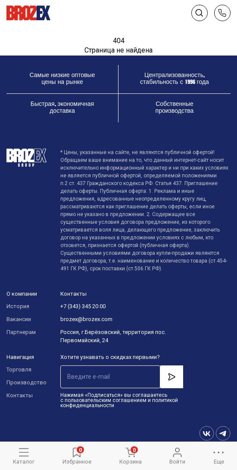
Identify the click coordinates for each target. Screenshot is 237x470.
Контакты (19, 395)
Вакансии (18, 319)
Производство (24, 382)
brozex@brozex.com (86, 319)
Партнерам (21, 332)
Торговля (18, 369)
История (17, 306)
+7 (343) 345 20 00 (83, 306)
